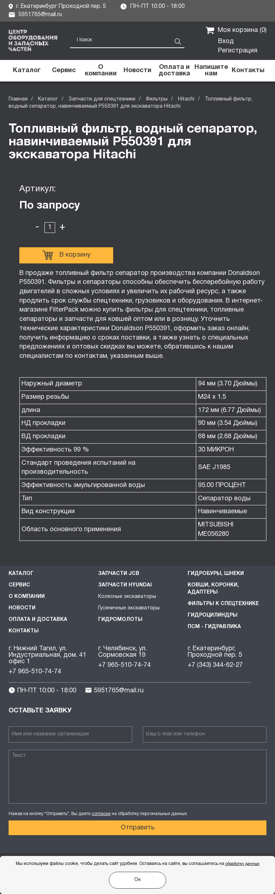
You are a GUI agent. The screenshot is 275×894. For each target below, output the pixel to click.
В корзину (66, 255)
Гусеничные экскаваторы (129, 608)
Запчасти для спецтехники (101, 99)
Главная (18, 99)
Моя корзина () (236, 30)
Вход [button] (226, 41)
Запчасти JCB (118, 573)
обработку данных (242, 864)
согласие (101, 814)
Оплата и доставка (38, 619)
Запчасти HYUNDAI (125, 585)
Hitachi (186, 99)
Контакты (24, 631)
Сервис (19, 585)
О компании (27, 596)
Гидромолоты (120, 619)
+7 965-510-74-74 (35, 672)
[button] (211, 70)
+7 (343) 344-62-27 (215, 665)
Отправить (138, 828)
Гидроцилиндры (212, 615)
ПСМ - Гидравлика (214, 626)
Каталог (48, 99)
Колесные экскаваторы (127, 596)
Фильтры (157, 99)
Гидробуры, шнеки (216, 573)
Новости (22, 608)
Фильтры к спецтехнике (223, 604)
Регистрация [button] (237, 51)
